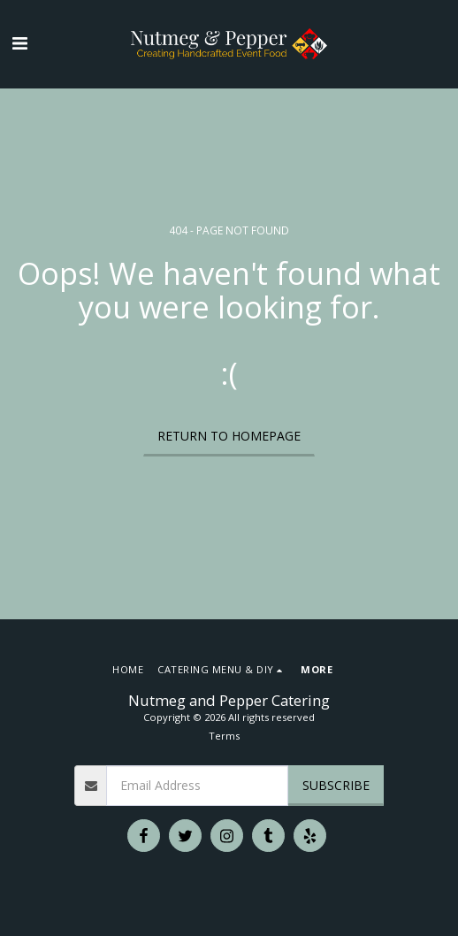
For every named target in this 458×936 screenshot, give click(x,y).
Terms (224, 735)
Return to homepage (229, 435)
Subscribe (336, 785)
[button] (19, 43)
